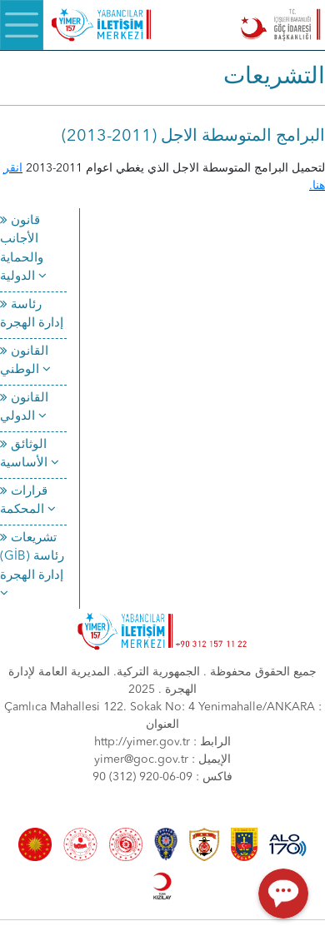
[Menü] (21, 25)
